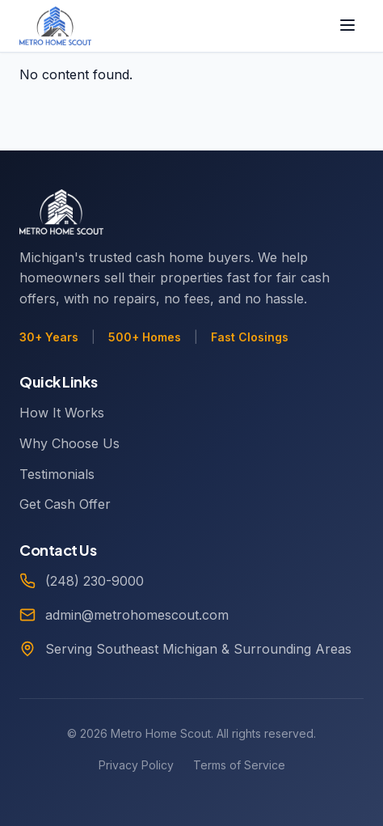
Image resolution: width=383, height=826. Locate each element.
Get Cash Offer (65, 504)
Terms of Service (239, 765)
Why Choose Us (69, 443)
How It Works (61, 413)
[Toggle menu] (347, 26)
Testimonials (57, 474)
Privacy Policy (136, 765)
